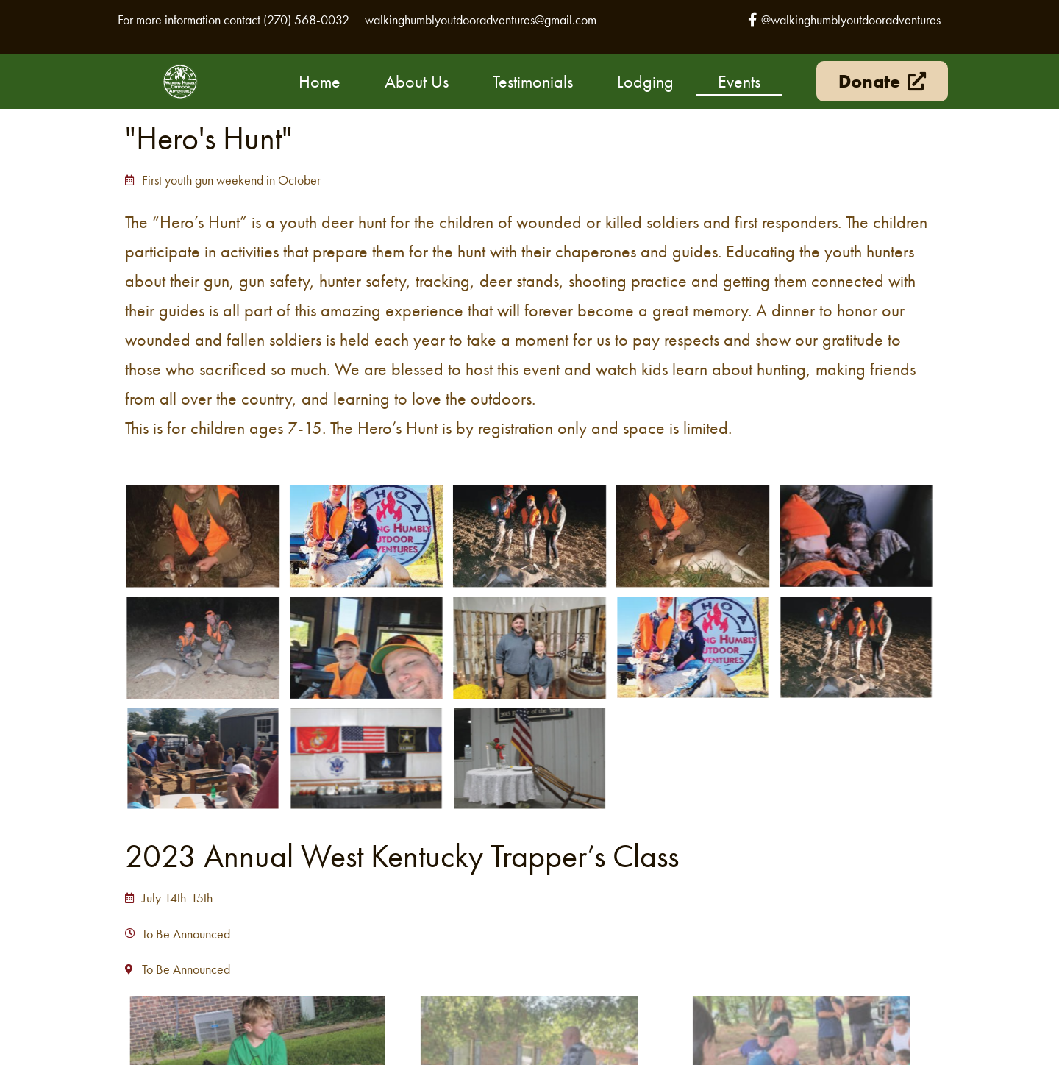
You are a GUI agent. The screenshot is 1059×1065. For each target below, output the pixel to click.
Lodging (645, 81)
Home (319, 81)
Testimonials (533, 81)
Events (739, 81)
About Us (417, 81)
